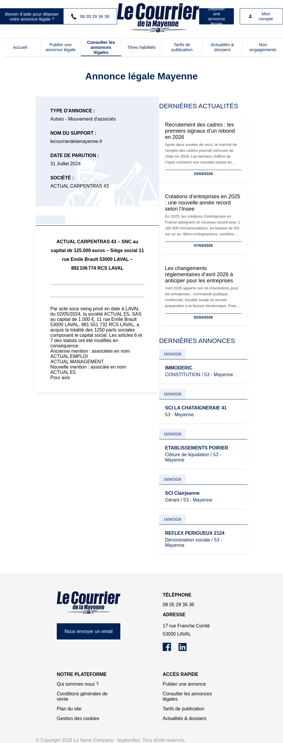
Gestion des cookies (78, 718)
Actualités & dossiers (222, 47)
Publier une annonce (184, 684)
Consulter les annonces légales (101, 47)
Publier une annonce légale (61, 47)
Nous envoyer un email (88, 631)
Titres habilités (141, 47)
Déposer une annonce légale (216, 16)
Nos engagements (262, 47)
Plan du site (69, 708)
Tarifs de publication (182, 47)
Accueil (20, 47)
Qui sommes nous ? (78, 684)
